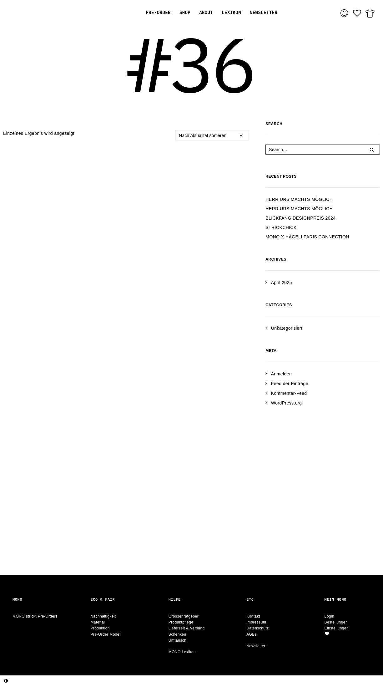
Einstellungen (337, 628)
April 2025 (281, 282)
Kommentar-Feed (289, 393)
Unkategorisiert (286, 328)
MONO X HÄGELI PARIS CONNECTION (307, 236)
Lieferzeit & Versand (187, 628)
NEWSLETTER (263, 12)
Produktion (100, 628)
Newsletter (255, 646)
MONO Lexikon (182, 652)
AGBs (251, 634)
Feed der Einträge (289, 383)
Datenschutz (257, 628)
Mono (17, 599)
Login (329, 616)
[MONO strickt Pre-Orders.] (48, 12)
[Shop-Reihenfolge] (212, 135)
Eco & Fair (102, 599)
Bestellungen (336, 622)
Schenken (177, 634)
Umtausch (177, 640)
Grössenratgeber (184, 616)
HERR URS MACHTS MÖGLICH (299, 199)
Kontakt (253, 616)
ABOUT (206, 12)
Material (97, 622)
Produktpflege (181, 622)
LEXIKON (231, 12)
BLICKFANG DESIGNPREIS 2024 (300, 218)
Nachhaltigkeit (103, 616)
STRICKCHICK (281, 227)
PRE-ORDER (158, 12)
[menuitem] (158, 12)
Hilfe (175, 599)
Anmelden (281, 373)
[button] (371, 149)
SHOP (184, 12)
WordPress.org (286, 402)
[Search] (322, 150)
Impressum (256, 622)
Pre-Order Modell (105, 634)
